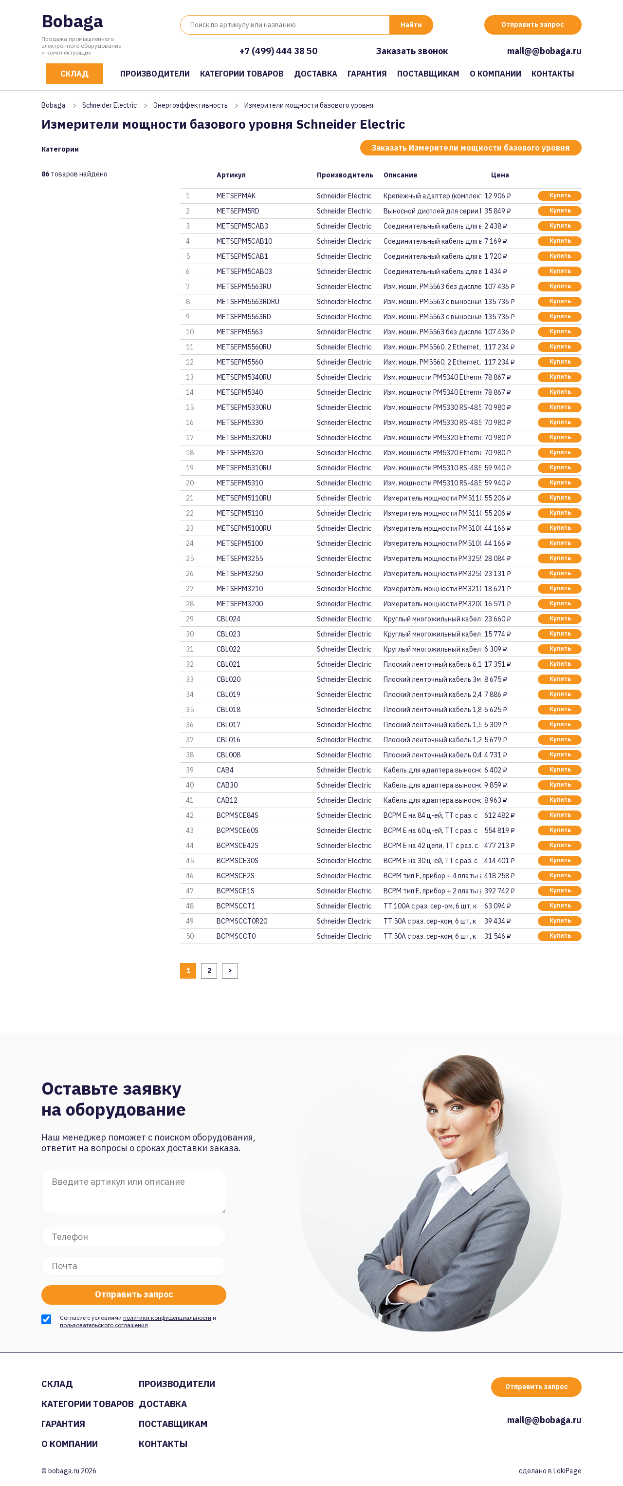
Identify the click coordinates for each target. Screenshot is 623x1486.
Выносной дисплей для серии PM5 (432, 211)
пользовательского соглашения (104, 1325)
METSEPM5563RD (244, 316)
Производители (155, 73)
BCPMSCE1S (236, 891)
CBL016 (228, 739)
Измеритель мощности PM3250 (432, 573)
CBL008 (228, 755)
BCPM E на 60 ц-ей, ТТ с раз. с (430, 830)
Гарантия (367, 73)
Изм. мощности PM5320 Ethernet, (432, 437)
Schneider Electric (109, 105)
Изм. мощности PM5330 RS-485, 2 (432, 407)
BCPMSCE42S (237, 845)
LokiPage (567, 1471)
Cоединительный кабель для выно (432, 271)
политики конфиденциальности (167, 1317)
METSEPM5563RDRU (248, 301)
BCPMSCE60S (237, 830)
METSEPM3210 (240, 588)
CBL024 (228, 619)
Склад (74, 73)
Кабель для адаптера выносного (432, 770)
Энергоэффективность (190, 105)
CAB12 (227, 800)
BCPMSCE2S (236, 875)
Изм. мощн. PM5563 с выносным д (432, 301)
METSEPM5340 (240, 392)
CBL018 (228, 709)
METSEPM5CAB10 (244, 241)
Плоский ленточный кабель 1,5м (432, 724)
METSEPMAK (236, 196)
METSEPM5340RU (244, 377)
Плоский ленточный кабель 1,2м (432, 739)
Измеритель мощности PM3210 (432, 588)
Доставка (315, 73)
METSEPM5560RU (244, 347)
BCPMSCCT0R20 (242, 921)
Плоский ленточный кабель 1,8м (432, 709)
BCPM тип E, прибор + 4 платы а (432, 875)
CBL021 (228, 664)
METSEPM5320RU (244, 437)
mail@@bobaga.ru (544, 51)
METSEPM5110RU (244, 498)
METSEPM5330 (240, 422)
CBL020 (228, 679)
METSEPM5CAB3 (242, 226)
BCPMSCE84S (237, 815)
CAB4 (225, 770)
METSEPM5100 (240, 543)
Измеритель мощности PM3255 (432, 558)
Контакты (552, 73)
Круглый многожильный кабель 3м (432, 634)
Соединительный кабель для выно (432, 226)
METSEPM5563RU (244, 286)
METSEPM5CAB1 (242, 256)
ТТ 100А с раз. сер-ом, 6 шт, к (430, 906)
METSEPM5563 (240, 332)
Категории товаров (242, 73)
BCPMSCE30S (237, 860)
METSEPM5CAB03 (244, 271)
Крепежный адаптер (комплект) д (432, 196)
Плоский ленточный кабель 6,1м (432, 664)
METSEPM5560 (240, 362)
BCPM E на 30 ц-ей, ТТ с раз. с (430, 860)
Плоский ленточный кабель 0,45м (432, 755)
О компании (495, 73)
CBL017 (228, 724)
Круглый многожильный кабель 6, (432, 619)
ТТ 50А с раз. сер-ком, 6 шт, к (430, 921)
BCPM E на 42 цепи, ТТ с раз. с (431, 845)
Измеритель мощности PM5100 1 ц (432, 528)
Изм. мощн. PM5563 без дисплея (432, 286)
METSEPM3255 (240, 558)
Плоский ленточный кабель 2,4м (432, 694)
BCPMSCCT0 (236, 936)
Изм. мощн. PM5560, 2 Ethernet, (432, 347)
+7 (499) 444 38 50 (278, 51)
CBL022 (228, 649)
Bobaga (72, 20)
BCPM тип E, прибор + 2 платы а (432, 891)
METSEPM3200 (240, 603)
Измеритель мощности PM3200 (432, 603)
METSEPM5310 (240, 483)
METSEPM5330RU (244, 407)
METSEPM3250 (240, 573)
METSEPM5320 (240, 452)
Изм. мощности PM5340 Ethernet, (432, 377)
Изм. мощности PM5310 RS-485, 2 (432, 467)
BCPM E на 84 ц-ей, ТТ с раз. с (430, 815)
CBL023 (228, 634)
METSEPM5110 (240, 513)
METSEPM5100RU (244, 528)
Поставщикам (428, 73)
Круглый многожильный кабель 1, (432, 649)
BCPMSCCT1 (236, 906)
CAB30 (227, 785)
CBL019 (228, 694)
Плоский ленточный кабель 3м (432, 679)
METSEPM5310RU (244, 467)
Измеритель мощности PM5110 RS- (432, 498)
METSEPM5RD (238, 211)
